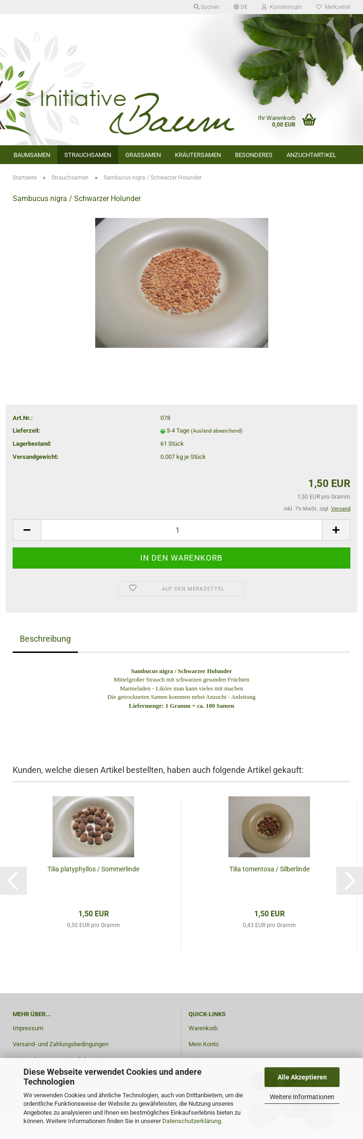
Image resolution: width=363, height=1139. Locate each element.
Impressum (28, 1028)
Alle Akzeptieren (302, 1077)
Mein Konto (204, 1044)
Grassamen (143, 154)
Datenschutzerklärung (191, 1120)
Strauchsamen (87, 154)
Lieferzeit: (26, 430)
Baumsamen (32, 154)
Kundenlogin (282, 7)
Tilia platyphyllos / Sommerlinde (93, 869)
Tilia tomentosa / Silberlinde (269, 869)
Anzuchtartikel (311, 154)
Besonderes (253, 154)
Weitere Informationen (302, 1097)
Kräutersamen (198, 154)
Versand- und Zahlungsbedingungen (60, 1044)
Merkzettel (333, 7)
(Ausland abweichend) (216, 431)
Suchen (206, 7)
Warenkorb (203, 1028)
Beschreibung (45, 639)
